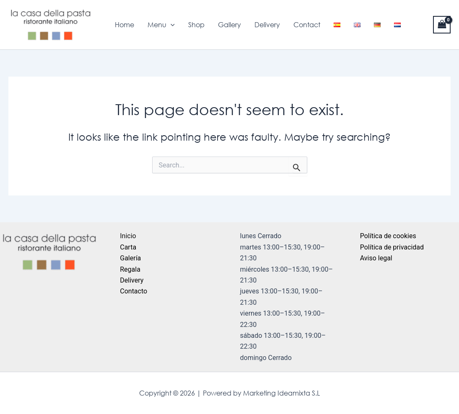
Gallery (229, 25)
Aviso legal (376, 258)
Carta (128, 247)
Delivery (267, 25)
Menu (161, 24)
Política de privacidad (392, 247)
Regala (130, 269)
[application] (170, 24)
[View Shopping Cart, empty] (442, 24)
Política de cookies (388, 236)
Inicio (128, 236)
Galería (130, 258)
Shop (196, 25)
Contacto (133, 291)
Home (124, 25)
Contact (306, 25)
